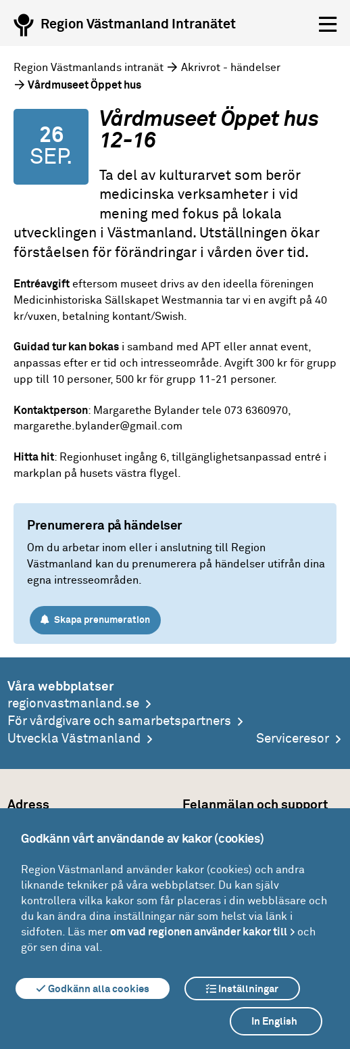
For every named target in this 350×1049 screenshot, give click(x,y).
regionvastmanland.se (73, 703)
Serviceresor (292, 738)
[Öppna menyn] (327, 25)
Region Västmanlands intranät (89, 67)
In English (274, 1022)
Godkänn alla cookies (92, 988)
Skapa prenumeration (95, 620)
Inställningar (242, 988)
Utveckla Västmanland (74, 738)
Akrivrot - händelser (230, 67)
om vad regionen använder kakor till (198, 932)
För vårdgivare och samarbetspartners (119, 721)
